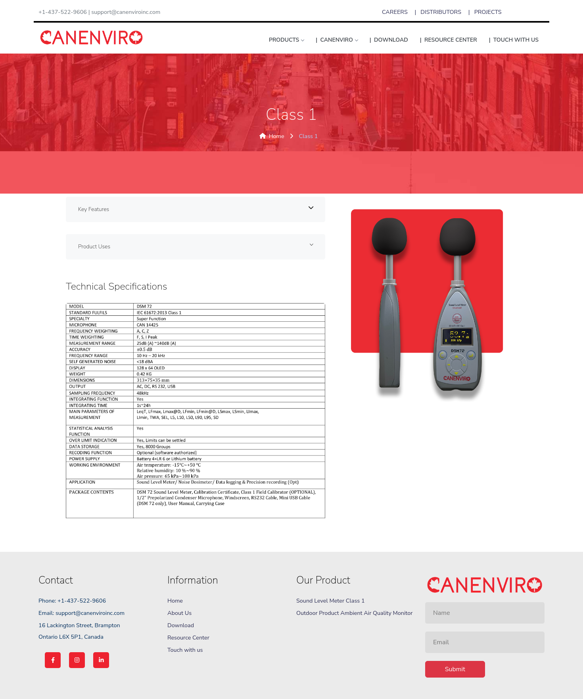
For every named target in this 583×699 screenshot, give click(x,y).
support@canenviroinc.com (90, 613)
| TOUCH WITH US (514, 40)
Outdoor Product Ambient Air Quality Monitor (354, 613)
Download (180, 625)
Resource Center (188, 637)
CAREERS (395, 12)
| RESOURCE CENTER (448, 40)
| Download (389, 40)
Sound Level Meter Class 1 (330, 601)
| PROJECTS (485, 12)
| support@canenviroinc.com (124, 12)
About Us (179, 613)
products (286, 40)
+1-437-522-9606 (62, 12)
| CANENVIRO (337, 40)
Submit (455, 669)
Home (271, 136)
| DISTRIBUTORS (438, 12)
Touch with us (185, 650)
